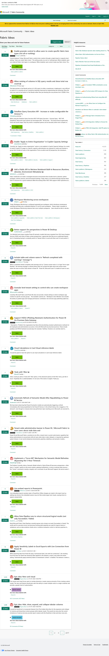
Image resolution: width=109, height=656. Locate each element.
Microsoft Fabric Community (11, 31)
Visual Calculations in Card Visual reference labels (34, 348)
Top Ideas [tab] (11, 46)
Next (106, 184)
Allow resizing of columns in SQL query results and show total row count (41, 82)
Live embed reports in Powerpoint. (28, 488)
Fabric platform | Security (31, 160)
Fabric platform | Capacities (18, 218)
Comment (12, 75)
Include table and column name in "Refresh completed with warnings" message (38, 258)
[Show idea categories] (53, 46)
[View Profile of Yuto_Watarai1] (19, 262)
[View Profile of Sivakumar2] (13, 402)
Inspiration (35, 12)
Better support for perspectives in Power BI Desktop (35, 229)
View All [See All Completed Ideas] (78, 69)
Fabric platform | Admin (17, 71)
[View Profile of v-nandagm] (18, 551)
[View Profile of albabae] (77, 97)
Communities (50, 12)
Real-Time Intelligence (16, 220)
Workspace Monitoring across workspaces (31, 199)
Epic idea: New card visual (24, 576)
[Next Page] (70, 631)
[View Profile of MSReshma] (22, 490)
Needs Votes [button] (16, 590)
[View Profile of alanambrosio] (17, 144)
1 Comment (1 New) (15, 136)
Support (72, 12)
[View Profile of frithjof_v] (16, 202)
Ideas (42, 12)
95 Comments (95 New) (16, 626)
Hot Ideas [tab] (4, 46)
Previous (94, 184)
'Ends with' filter (21, 372)
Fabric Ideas (29, 31)
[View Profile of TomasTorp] (17, 350)
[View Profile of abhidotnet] (13, 174)
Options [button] (67, 42)
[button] (57, 42)
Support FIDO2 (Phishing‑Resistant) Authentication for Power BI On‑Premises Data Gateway (40, 318)
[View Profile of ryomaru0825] (79, 103)
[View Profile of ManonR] (16, 374)
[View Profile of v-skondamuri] (19, 432)
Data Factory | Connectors (82, 150)
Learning (64, 12)
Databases (24, 102)
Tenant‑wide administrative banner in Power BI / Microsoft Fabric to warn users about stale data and (41, 429)
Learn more (5, 6)
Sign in (94, 16)
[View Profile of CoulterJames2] (18, 231)
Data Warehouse (15, 102)
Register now (54, 25)
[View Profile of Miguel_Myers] (23, 579)
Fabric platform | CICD (27, 190)
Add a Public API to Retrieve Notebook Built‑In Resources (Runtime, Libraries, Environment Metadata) (41, 170)
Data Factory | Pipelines (16, 537)
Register (87, 16)
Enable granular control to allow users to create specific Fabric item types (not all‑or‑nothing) (41, 52)
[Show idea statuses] (64, 46)
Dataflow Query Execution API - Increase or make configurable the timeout (41, 112)
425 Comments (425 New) (17, 598)
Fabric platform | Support (46, 160)
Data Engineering (15, 132)
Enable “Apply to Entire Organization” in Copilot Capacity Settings (41, 141)
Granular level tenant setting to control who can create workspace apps (41, 288)
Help (99, 16)
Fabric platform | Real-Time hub (35, 218)
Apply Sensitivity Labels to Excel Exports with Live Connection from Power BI (41, 547)
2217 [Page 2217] (67, 633)
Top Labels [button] (78, 142)
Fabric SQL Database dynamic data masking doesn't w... (91, 50)
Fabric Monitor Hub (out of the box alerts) (87, 61)
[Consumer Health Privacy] (22, 650)
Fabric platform (33, 102)
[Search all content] (86, 20)
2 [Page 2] (54, 633)
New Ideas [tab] (19, 46)
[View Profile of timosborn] (78, 109)
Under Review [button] (17, 617)
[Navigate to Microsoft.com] (4, 12)
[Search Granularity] (59, 20)
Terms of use (97, 644)
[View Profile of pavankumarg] (19, 322)
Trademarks (105, 644)
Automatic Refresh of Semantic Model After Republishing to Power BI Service (41, 398)
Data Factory (79, 162)
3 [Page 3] (58, 633)
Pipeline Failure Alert (81, 58)
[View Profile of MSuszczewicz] (14, 292)
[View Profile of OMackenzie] (13, 86)
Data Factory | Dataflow (27, 132)
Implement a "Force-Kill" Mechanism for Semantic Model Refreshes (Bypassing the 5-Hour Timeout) (41, 459)
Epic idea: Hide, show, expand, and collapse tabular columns (38, 604)
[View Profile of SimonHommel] (79, 79)
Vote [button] (5, 55)
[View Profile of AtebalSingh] (13, 462)
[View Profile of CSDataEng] (13, 116)
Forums (28, 12)
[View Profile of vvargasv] (17, 55)
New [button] (17, 66)
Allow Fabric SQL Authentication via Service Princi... (90, 54)
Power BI (13, 248)
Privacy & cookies (87, 644)
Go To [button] (105, 16)
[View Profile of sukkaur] (83, 134)
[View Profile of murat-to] (12, 520)
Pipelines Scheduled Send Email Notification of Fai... (90, 65)
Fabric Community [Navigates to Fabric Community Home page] (17, 12)
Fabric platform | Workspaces (52, 218)
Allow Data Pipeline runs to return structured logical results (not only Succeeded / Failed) (40, 517)
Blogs (57, 12)
